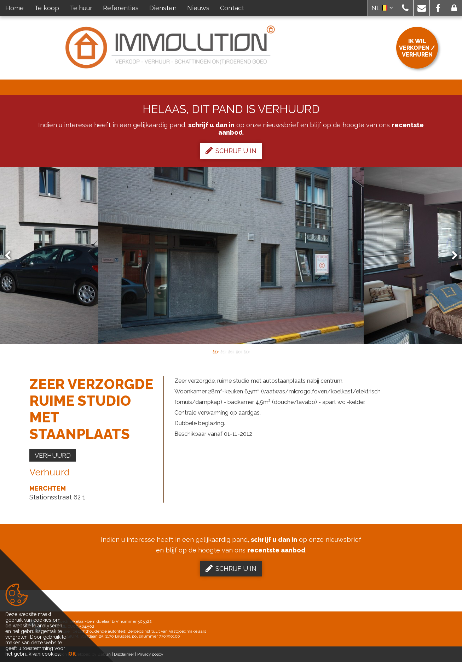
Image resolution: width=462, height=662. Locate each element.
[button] (405, 8)
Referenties (121, 8)
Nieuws (198, 8)
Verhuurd (53, 455)
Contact (232, 8)
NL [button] (382, 8)
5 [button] (246, 351)
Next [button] (451, 255)
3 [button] (231, 351)
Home (14, 8)
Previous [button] (11, 255)
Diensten (163, 8)
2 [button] (223, 351)
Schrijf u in (231, 150)
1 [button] (215, 351)
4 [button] (239, 351)
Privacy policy (150, 654)
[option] (231, 255)
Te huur (81, 8)
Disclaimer (124, 654)
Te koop (46, 8)
